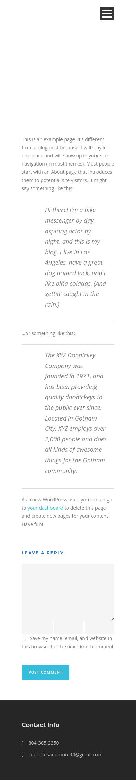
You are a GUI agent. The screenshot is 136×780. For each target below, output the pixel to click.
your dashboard (45, 507)
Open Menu (107, 13)
